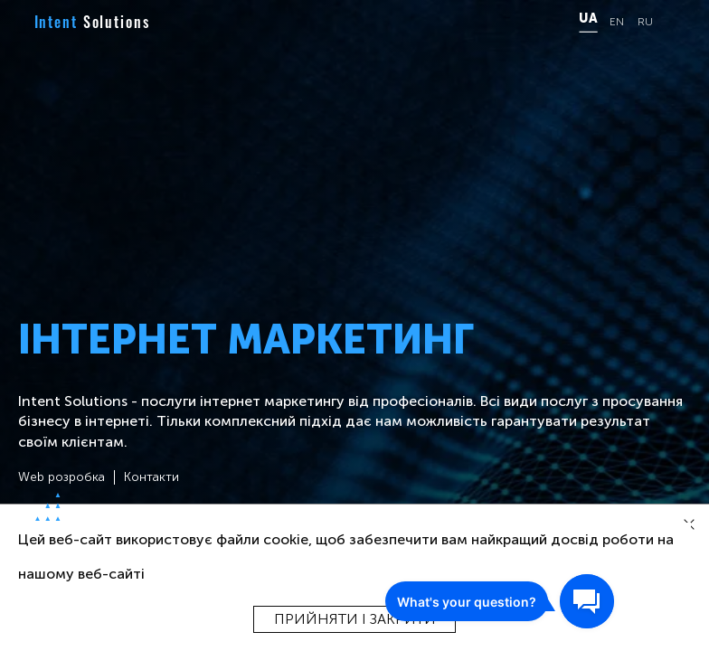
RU (645, 22)
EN (617, 22)
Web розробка (61, 477)
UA (588, 19)
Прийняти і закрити (355, 618)
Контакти (151, 477)
